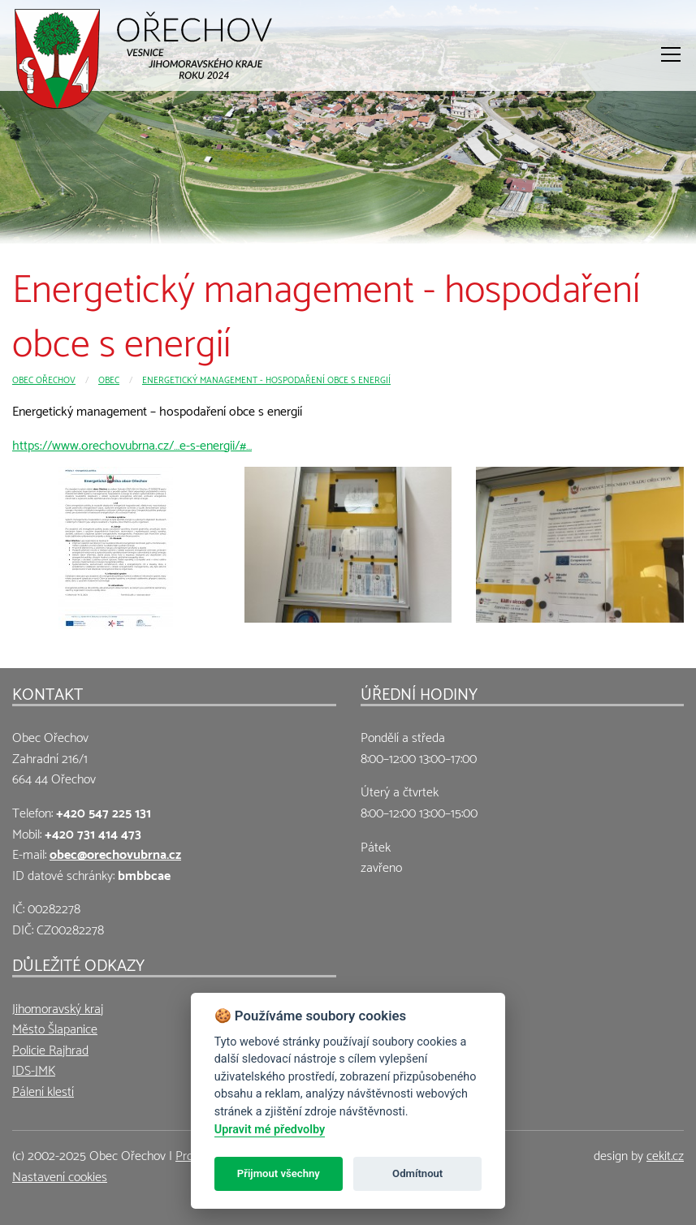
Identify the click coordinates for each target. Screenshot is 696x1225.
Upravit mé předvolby (269, 1130)
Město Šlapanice (54, 1027)
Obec (108, 378)
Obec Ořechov (44, 378)
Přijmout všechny (278, 1173)
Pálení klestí (43, 1090)
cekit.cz (665, 1154)
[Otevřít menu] (671, 54)
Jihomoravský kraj (57, 1007)
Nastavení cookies (59, 1175)
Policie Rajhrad (50, 1048)
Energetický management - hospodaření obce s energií (266, 378)
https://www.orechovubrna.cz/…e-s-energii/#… (132, 444)
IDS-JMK (33, 1069)
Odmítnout (417, 1173)
